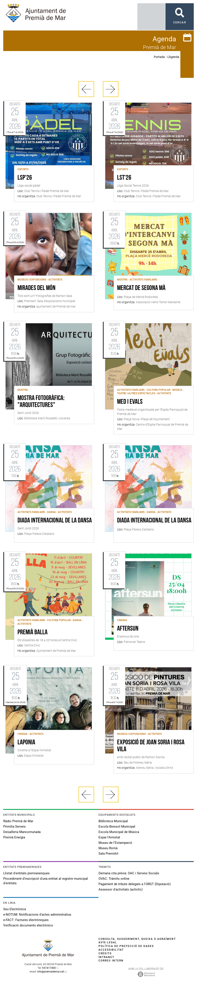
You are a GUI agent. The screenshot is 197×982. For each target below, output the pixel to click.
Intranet (106, 957)
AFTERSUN (127, 628)
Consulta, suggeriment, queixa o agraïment (137, 938)
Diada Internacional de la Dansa (154, 520)
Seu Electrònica (14, 909)
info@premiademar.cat (50, 971)
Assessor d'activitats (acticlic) (120, 889)
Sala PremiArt (108, 853)
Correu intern (111, 960)
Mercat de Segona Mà (141, 288)
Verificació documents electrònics (28, 925)
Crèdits (105, 953)
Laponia (26, 742)
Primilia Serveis (14, 826)
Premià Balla (32, 632)
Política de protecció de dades (126, 946)
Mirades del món (36, 288)
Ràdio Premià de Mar (18, 821)
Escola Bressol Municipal (116, 826)
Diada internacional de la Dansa (54, 520)
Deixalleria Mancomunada (22, 832)
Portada (159, 57)
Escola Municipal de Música (118, 832)
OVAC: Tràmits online (113, 879)
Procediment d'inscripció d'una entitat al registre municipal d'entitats (45, 881)
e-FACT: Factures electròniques (26, 920)
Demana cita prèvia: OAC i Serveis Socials (128, 873)
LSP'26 (24, 178)
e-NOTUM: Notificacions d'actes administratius (37, 914)
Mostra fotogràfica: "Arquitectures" (41, 402)
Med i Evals (130, 402)
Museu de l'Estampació (115, 843)
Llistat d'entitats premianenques (26, 873)
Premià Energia (14, 837)
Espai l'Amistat (109, 837)
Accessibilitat (111, 949)
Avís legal (107, 942)
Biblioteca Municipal (113, 821)
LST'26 (124, 178)
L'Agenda (173, 57)
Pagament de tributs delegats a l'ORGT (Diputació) (134, 884)
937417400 (49, 967)
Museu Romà (108, 848)
